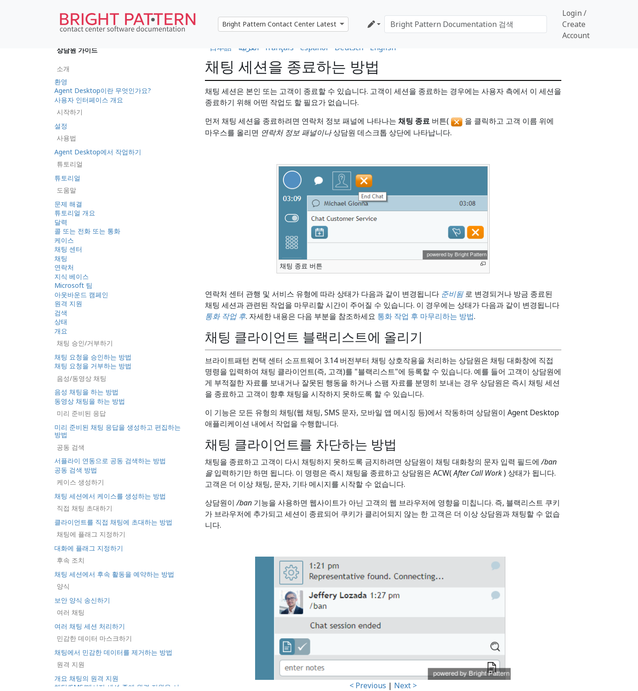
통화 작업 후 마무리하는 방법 (425, 316)
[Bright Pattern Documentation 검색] (465, 24)
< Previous (367, 685)
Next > (405, 685)
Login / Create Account (576, 24)
